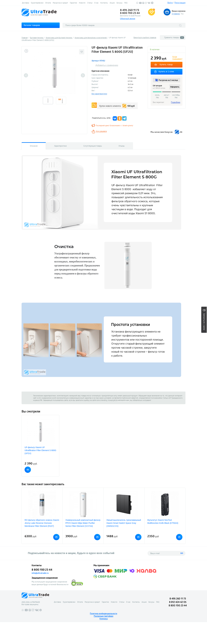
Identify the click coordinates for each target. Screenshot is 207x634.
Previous (26, 75)
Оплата (48, 3)
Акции (112, 3)
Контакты (104, 3)
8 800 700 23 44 (130, 13)
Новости (82, 3)
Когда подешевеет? (177, 57)
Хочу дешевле (101, 131)
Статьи (89, 3)
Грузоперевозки (37, 3)
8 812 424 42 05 (177, 602)
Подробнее (175, 102)
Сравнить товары (174, 37)
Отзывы (122, 146)
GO (181, 553)
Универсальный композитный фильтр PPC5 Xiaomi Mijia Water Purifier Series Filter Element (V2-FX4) (82, 523)
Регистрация (180, 2)
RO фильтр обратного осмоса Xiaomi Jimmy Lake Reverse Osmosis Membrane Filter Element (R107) (42, 523)
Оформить (174, 87)
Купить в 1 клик (166, 71)
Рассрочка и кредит (60, 3)
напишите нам (123, 400)
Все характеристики (99, 93)
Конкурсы (103, 618)
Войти (170, 2)
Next (83, 75)
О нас (96, 3)
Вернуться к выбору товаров (145, 37)
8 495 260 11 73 (129, 10)
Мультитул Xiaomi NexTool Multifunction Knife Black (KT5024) (162, 521)
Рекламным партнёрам (103, 616)
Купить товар (166, 64)
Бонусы (119, 3)
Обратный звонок (127, 18)
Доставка (25, 3)
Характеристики (60, 146)
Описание (34, 146)
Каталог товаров (32, 25)
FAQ (125, 3)
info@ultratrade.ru (40, 573)
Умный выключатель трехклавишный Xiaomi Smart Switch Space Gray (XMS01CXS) (123, 523)
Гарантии (73, 3)
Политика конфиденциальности (103, 613)
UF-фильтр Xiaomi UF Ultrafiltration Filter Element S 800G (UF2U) (40, 450)
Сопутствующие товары (92, 146)
